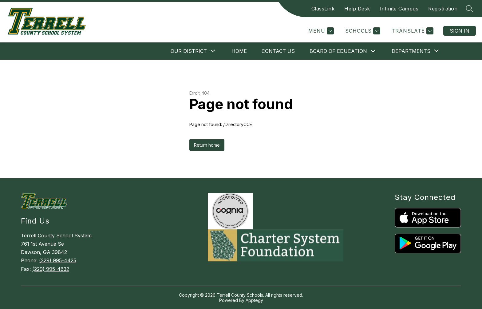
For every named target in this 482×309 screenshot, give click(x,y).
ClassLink (323, 9)
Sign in (459, 31)
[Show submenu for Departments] (411, 51)
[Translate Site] (411, 31)
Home (239, 51)
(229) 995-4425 (57, 260)
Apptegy (254, 300)
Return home (207, 145)
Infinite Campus (399, 9)
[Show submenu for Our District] (189, 51)
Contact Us (278, 51)
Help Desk (357, 9)
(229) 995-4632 (50, 269)
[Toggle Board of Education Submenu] (373, 51)
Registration (442, 9)
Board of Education (338, 51)
